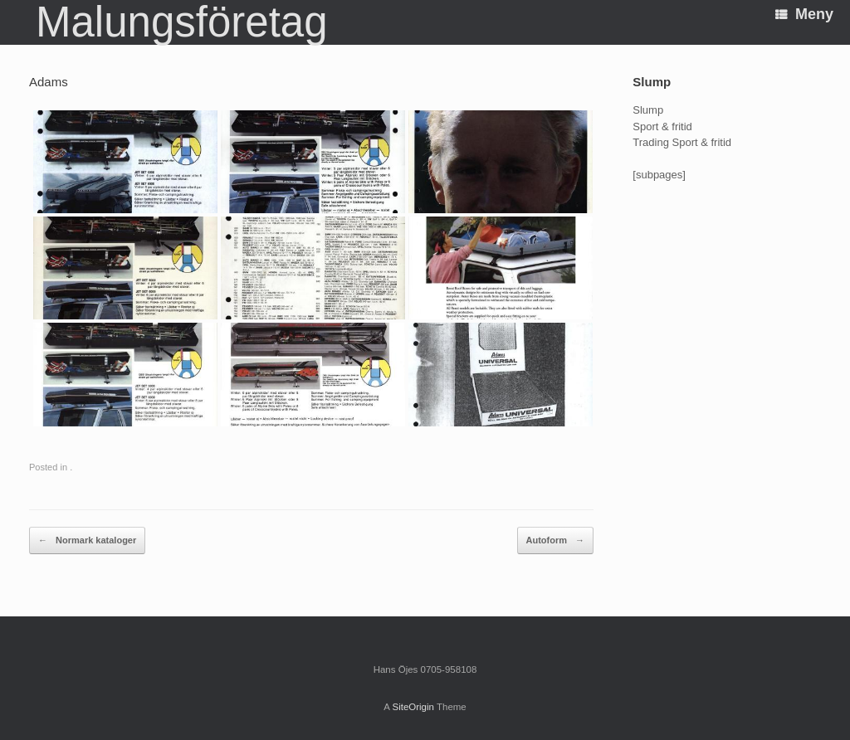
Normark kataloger (87, 541)
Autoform (555, 541)
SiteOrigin (413, 707)
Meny (804, 14)
